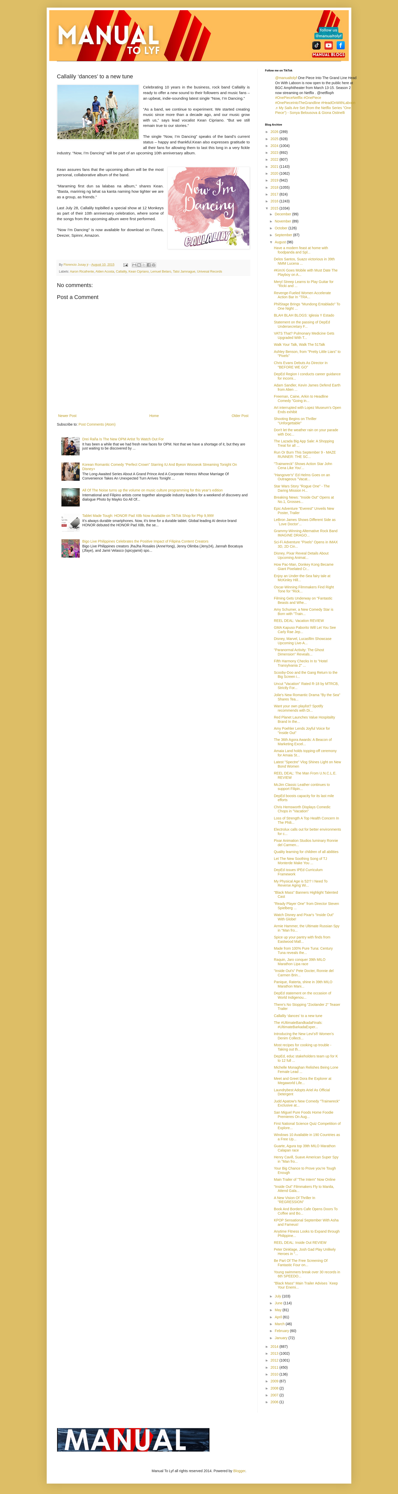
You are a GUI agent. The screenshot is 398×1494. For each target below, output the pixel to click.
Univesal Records (209, 271)
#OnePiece (312, 98)
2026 (275, 132)
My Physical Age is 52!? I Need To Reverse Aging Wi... (300, 883)
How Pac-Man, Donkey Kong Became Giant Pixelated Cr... (304, 566)
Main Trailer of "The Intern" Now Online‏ (305, 1179)
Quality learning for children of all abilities (306, 852)
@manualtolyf (286, 78)
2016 (275, 201)
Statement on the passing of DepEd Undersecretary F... (302, 324)
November (283, 221)
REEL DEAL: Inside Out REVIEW (300, 1243)
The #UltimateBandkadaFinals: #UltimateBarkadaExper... (298, 1025)
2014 (275, 1346)
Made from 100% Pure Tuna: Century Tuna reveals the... (303, 950)
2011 (275, 1367)
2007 (275, 1395)
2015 (275, 208)
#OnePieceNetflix (289, 98)
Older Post (240, 416)
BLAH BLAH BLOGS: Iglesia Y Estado (304, 315)
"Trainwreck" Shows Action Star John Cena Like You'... (303, 466)
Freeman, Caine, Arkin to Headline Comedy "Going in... (301, 398)
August (281, 242)
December (283, 214)
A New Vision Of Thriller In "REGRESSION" (294, 1200)
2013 (275, 1353)
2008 (275, 1388)
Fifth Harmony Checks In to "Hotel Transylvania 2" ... (300, 663)
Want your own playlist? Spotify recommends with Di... (298, 708)
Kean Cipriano (138, 271)
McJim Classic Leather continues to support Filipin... (302, 787)
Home (154, 416)
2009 (275, 1381)
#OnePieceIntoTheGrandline (297, 103)
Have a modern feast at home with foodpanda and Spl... (301, 250)
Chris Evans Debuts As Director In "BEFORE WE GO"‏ (301, 365)
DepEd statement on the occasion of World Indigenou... (302, 995)
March (280, 1324)
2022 (275, 159)
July (278, 1296)
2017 (275, 194)
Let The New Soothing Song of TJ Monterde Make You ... (300, 861)
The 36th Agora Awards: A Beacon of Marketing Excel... (303, 742)
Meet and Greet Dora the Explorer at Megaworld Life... (302, 1081)
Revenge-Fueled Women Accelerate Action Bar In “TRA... (302, 295)
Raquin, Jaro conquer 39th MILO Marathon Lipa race (299, 962)
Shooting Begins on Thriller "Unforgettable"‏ (295, 421)
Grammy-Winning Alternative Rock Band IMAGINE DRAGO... (306, 533)
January (281, 1338)
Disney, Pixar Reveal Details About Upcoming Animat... (301, 555)
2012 (275, 1360)
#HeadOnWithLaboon (338, 103)
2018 (275, 187)
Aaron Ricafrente (82, 271)
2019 (275, 180)
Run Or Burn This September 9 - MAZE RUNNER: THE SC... (305, 454)
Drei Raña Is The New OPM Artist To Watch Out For (123, 439)
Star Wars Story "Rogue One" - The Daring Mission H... (302, 488)
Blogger (239, 1471)
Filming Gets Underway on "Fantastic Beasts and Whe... (303, 600)
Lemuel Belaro (161, 271)
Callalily (121, 271)
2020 (275, 173)
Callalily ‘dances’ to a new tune (298, 1016)
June (279, 1303)
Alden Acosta (104, 271)
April (279, 1317)
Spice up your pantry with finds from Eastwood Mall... (302, 939)
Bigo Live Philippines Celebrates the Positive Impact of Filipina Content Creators (145, 541)
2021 (275, 167)
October (281, 228)
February (282, 1331)
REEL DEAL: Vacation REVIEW (299, 621)
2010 (275, 1374)
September (284, 235)
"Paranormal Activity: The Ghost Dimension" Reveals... (299, 652)
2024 (275, 146)
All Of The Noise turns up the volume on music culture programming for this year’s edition (152, 490)
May (278, 1310)
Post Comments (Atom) (97, 424)
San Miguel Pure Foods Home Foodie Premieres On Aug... (303, 1114)
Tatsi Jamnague (184, 271)
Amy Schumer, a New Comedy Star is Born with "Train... (303, 611)
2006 (275, 1402)
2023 (275, 153)
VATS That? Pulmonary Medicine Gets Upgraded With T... (304, 335)
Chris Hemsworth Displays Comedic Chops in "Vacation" (302, 809)
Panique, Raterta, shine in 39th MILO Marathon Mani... (303, 984)
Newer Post (67, 416)
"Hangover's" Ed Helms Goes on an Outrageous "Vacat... (302, 477)
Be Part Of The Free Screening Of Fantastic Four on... (300, 1263)
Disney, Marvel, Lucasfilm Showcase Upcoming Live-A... (302, 641)
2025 (275, 139)
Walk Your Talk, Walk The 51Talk (299, 344)
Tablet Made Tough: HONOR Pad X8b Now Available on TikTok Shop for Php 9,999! (148, 516)
